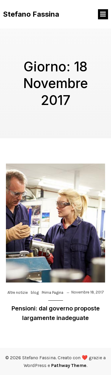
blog (35, 292)
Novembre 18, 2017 (87, 292)
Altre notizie (17, 292)
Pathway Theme (68, 365)
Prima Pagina (52, 292)
